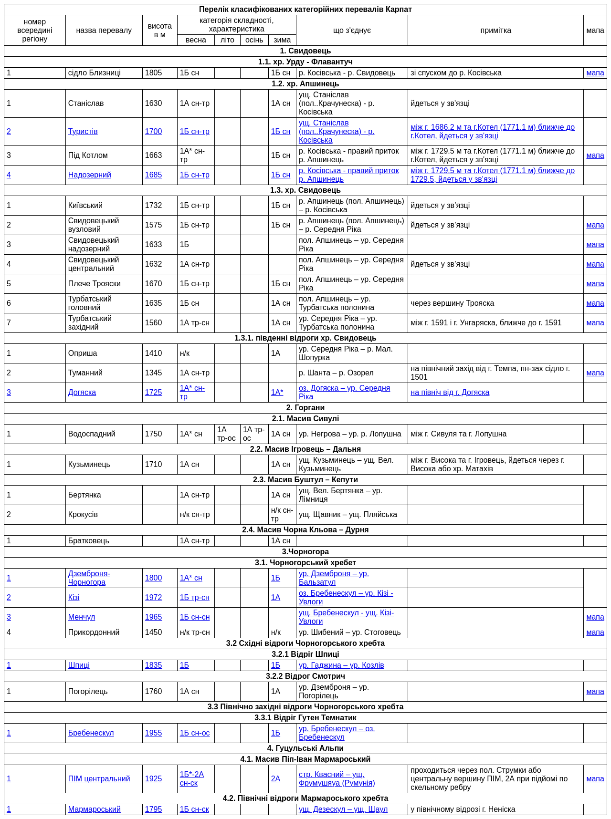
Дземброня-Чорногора (89, 578)
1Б (275, 578)
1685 (153, 175)
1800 (153, 578)
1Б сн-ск (194, 809)
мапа (595, 73)
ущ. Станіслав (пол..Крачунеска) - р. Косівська (337, 131)
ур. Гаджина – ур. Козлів (341, 665)
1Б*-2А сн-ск (192, 778)
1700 (153, 131)
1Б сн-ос (195, 733)
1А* (277, 392)
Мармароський (94, 809)
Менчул (81, 617)
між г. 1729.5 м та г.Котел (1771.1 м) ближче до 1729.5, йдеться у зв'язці (493, 174)
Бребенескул (91, 733)
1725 (153, 392)
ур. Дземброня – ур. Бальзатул (334, 578)
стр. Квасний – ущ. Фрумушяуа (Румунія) (337, 778)
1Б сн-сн (195, 617)
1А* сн (191, 578)
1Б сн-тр (195, 131)
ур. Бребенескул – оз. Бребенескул (337, 733)
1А (276, 597)
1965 (153, 617)
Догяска (82, 392)
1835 (153, 665)
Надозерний (89, 175)
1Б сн (281, 131)
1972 (153, 597)
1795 (153, 809)
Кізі (74, 597)
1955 (153, 733)
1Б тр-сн (195, 597)
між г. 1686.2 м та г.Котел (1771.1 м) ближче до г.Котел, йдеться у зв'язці (493, 131)
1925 (153, 779)
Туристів (83, 131)
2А (276, 779)
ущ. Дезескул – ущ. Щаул (343, 809)
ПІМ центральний (99, 779)
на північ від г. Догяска (450, 392)
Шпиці (79, 665)
